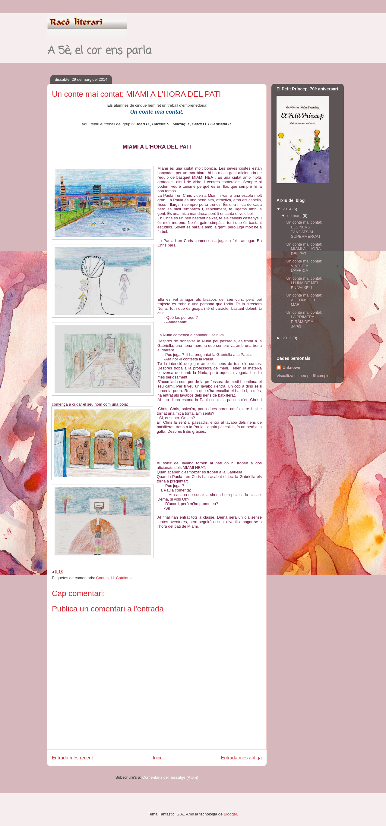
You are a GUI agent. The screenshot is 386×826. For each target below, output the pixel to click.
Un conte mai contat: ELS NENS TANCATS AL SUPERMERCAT (304, 229)
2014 (288, 209)
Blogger (230, 814)
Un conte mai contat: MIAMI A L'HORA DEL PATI (304, 249)
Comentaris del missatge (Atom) (170, 777)
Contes (102, 578)
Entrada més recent (72, 757)
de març (295, 215)
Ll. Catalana (121, 578)
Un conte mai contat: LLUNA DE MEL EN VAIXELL (304, 283)
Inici (157, 757)
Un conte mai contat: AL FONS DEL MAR (304, 300)
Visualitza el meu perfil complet (304, 375)
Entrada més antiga (241, 757)
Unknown (291, 367)
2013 (288, 338)
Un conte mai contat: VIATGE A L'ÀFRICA (304, 266)
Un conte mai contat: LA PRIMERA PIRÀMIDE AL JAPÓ (304, 319)
